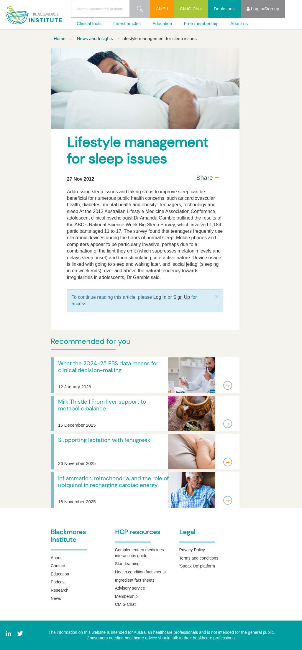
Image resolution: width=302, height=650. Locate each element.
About (56, 557)
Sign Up (181, 297)
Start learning (127, 563)
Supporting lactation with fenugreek (104, 440)
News (56, 598)
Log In (159, 297)
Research (59, 590)
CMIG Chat (191, 8)
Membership (126, 596)
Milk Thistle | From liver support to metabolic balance (102, 405)
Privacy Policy (192, 549)
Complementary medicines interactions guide (139, 552)
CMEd (162, 8)
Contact (58, 565)
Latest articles (127, 23)
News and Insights (95, 38)
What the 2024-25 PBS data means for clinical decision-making (108, 367)
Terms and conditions (198, 558)
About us (239, 23)
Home (60, 38)
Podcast (58, 582)
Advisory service (130, 588)
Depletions (224, 8)
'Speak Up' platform (197, 566)
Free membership (201, 23)
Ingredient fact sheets (135, 580)
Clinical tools (89, 23)
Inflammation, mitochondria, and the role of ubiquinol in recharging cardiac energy (113, 482)
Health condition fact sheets (140, 572)
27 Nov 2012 (80, 179)
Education (162, 23)
